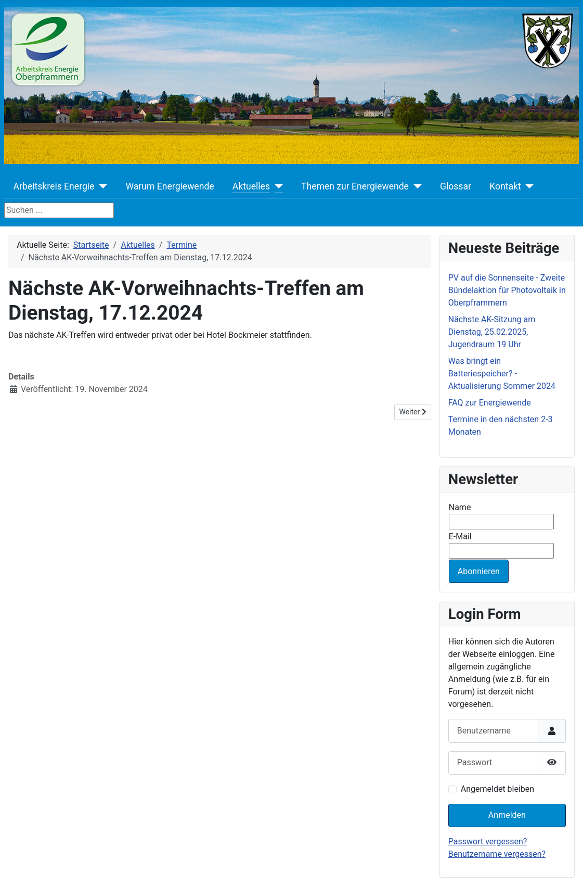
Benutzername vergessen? (497, 854)
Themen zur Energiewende (355, 186)
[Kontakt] (527, 186)
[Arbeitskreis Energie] (100, 186)
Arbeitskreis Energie (54, 186)
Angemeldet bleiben (497, 789)
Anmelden (507, 815)
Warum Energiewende (169, 186)
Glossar (455, 186)
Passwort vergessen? (487, 841)
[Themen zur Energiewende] (415, 186)
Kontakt (505, 186)
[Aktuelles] (276, 186)
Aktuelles (251, 186)
